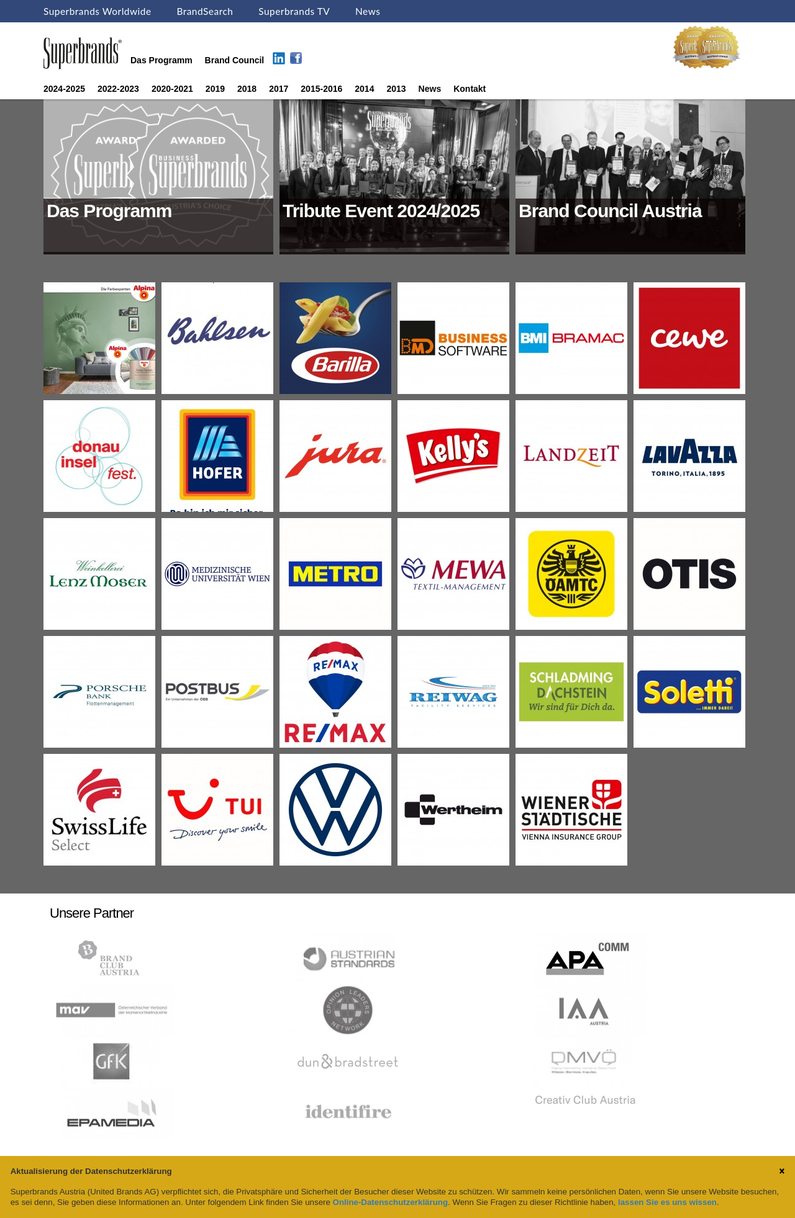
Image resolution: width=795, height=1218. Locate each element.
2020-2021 (172, 89)
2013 (396, 89)
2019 (215, 89)
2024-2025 (64, 89)
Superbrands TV (294, 11)
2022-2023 (118, 89)
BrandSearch (204, 11)
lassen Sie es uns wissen (667, 1202)
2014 (364, 89)
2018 (247, 89)
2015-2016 (321, 89)
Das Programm (161, 60)
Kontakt (469, 89)
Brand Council (235, 60)
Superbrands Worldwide (97, 11)
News (367, 11)
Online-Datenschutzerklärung (390, 1202)
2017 (278, 89)
